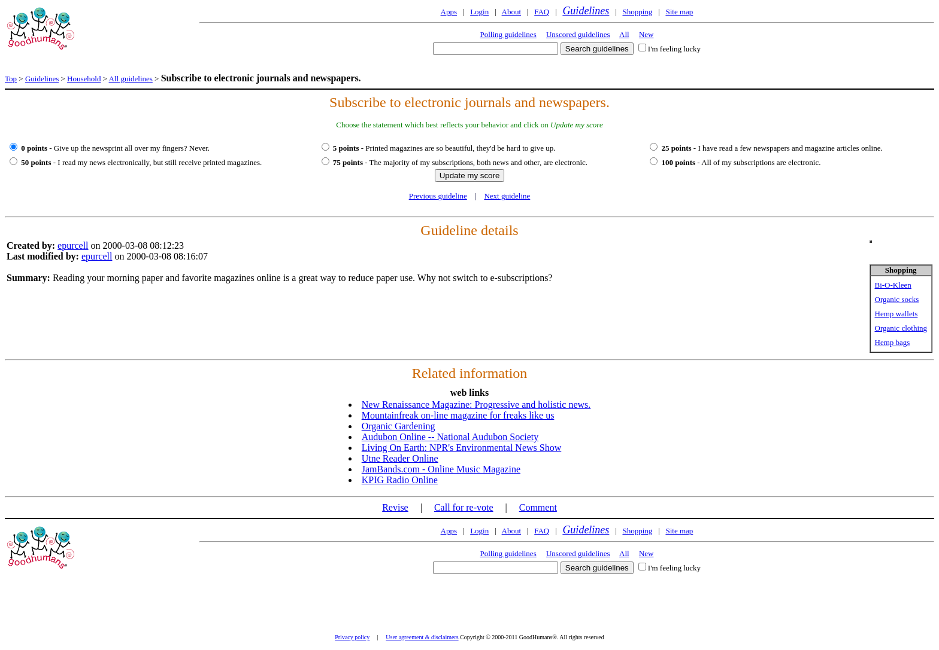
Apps (449, 11)
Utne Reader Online (400, 458)
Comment (538, 507)
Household (84, 78)
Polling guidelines (508, 34)
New (646, 34)
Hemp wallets (896, 313)
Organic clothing (901, 328)
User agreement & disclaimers (422, 637)
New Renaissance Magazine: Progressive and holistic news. (476, 404)
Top (11, 78)
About (512, 11)
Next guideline (507, 195)
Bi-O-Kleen (893, 284)
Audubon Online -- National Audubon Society (450, 437)
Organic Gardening (398, 426)
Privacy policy (352, 637)
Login (479, 11)
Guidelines (585, 11)
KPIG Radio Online (400, 480)
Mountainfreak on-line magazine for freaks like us (458, 415)
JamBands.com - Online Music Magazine (441, 469)
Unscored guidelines (578, 34)
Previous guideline (438, 195)
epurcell (73, 245)
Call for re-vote (463, 507)
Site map (679, 11)
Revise (395, 507)
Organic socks (897, 299)
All (624, 34)
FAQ (541, 11)
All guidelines (131, 78)
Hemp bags (892, 342)
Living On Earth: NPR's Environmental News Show (462, 448)
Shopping (637, 11)
